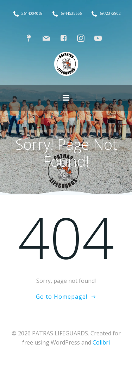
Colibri (101, 342)
